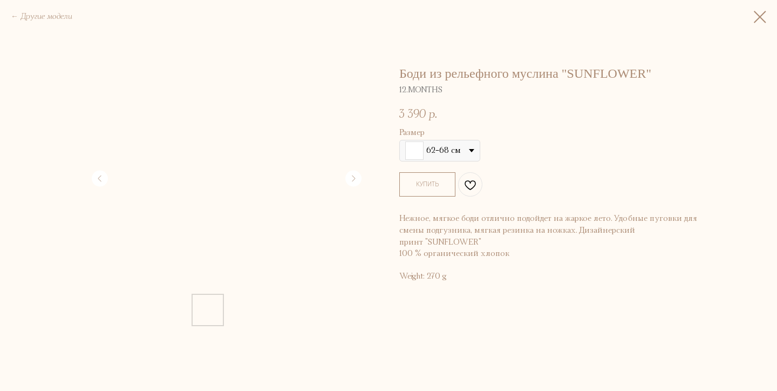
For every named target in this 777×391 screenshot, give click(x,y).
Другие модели (46, 16)
